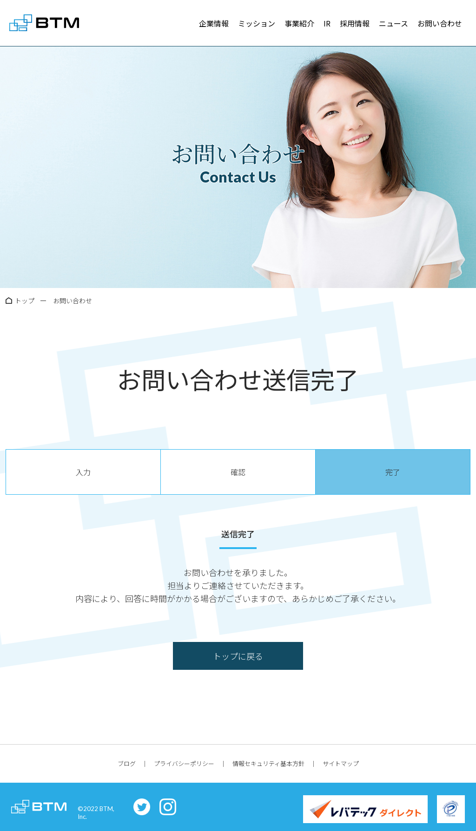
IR (327, 23)
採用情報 (355, 23)
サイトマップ (341, 763)
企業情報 (214, 23)
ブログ (127, 763)
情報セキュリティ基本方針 (268, 763)
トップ (24, 300)
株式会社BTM (44, 23)
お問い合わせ (439, 23)
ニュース (393, 23)
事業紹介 (299, 23)
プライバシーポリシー (184, 763)
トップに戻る (238, 656)
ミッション (256, 23)
